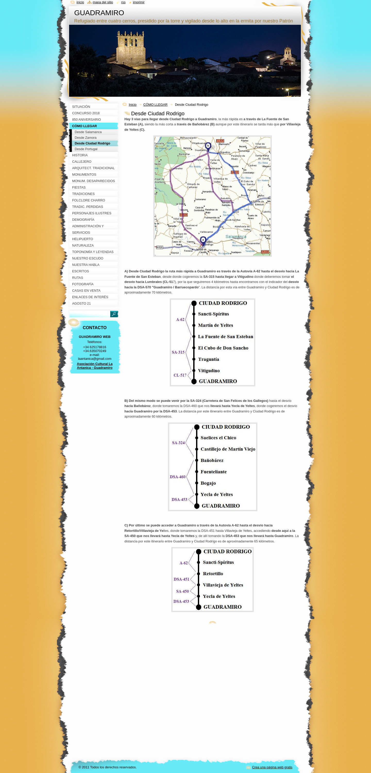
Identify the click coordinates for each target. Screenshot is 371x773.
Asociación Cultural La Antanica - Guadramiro (95, 366)
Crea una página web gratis (272, 767)
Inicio (133, 105)
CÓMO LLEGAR (155, 105)
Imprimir (139, 2)
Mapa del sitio (103, 2)
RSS (123, 2)
